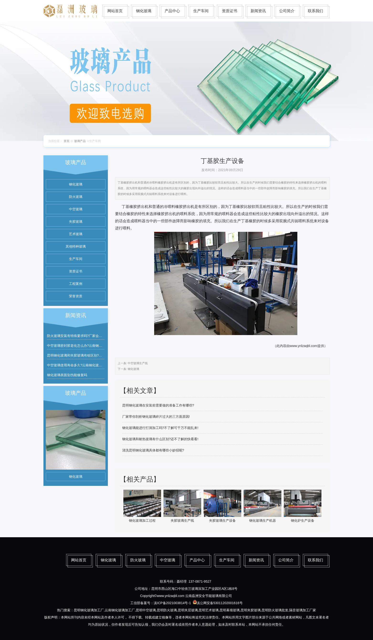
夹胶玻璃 (75, 221)
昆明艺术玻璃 (209, 610)
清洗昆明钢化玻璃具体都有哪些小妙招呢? (153, 450)
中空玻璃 (75, 209)
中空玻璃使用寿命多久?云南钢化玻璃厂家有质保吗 (84, 365)
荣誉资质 (75, 296)
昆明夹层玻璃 (188, 610)
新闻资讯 (258, 11)
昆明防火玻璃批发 (275, 610)
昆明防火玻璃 (167, 610)
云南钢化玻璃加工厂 (120, 610)
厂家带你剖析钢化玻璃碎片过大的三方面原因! (156, 416)
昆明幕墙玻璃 (230, 610)
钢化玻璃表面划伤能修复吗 (67, 375)
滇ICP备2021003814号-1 (172, 603)
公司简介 (286, 11)
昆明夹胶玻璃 (251, 610)
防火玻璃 (75, 197)
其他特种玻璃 (76, 246)
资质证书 (229, 11)
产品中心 (172, 11)
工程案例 (75, 284)
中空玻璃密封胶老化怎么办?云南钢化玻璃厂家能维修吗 (88, 345)
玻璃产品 (80, 141)
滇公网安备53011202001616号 (220, 603)
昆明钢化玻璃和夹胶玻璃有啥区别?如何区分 (79, 355)
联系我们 (315, 11)
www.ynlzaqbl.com (303, 346)
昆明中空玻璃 (146, 610)
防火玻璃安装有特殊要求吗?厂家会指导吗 (78, 336)
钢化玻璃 (143, 11)
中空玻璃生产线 (138, 363)
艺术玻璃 (75, 234)
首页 (66, 141)
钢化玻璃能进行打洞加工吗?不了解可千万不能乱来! (160, 428)
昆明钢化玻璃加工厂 (89, 610)
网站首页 (115, 11)
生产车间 (201, 11)
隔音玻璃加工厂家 (302, 610)
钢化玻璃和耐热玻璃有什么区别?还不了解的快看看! (160, 439)
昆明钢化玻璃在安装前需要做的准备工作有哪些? (158, 405)
